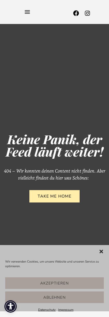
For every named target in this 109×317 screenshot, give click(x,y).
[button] (101, 251)
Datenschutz (47, 310)
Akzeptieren (54, 283)
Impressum (65, 310)
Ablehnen (54, 297)
